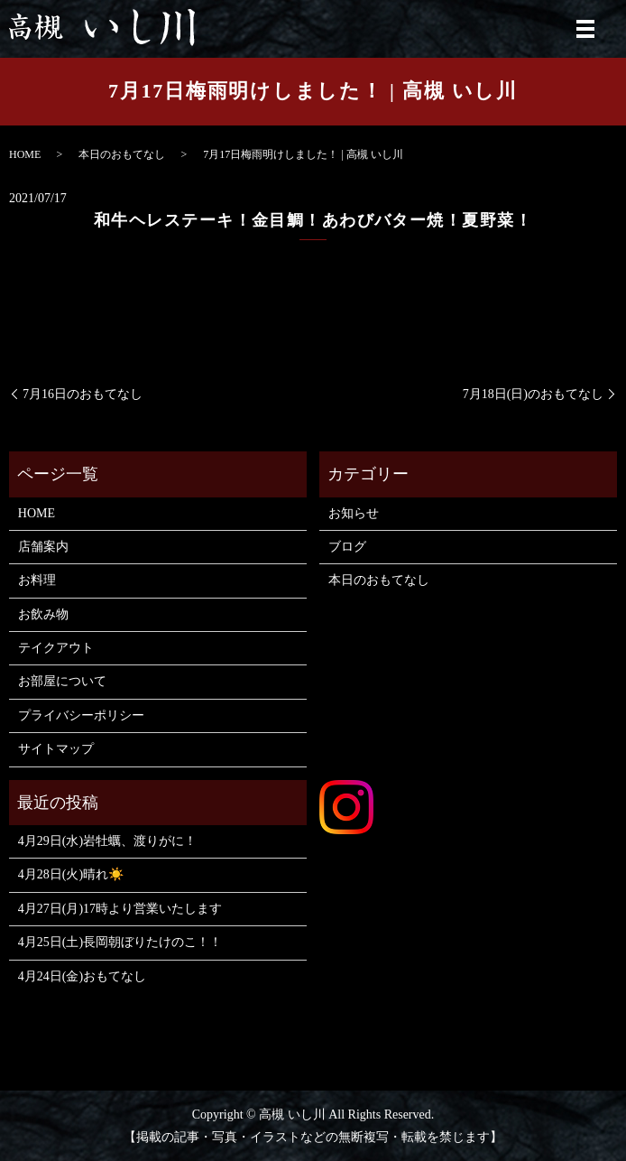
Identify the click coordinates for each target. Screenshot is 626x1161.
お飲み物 (43, 614)
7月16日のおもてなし (83, 394)
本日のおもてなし (121, 154)
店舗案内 (43, 546)
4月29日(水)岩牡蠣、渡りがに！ (107, 841)
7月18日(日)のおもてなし (533, 394)
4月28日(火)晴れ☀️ (71, 874)
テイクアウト (56, 648)
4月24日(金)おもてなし (82, 976)
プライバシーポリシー (81, 715)
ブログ (347, 546)
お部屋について (62, 681)
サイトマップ (56, 749)
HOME (25, 154)
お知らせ (353, 513)
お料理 (37, 580)
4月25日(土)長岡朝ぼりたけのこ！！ (120, 942)
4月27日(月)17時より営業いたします (120, 908)
